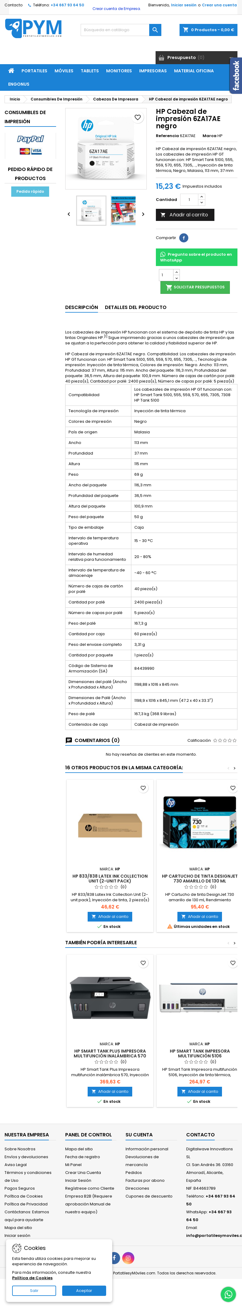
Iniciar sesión (184, 5)
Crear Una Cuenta (83, 1172)
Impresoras (153, 71)
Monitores (119, 71)
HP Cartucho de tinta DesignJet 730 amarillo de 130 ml (200, 878)
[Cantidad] (189, 200)
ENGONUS (18, 84)
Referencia (167, 136)
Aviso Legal (16, 1165)
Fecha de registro (82, 1157)
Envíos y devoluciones (26, 1157)
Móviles (64, 71)
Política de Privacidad (26, 1204)
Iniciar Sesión (78, 1180)
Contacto (13, 5)
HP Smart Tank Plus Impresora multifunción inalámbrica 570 (110, 1053)
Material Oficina (194, 71)
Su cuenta (139, 1134)
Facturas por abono (145, 1180)
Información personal (147, 1149)
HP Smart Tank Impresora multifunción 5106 (200, 1053)
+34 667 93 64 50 (67, 5)
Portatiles (34, 71)
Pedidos (134, 1172)
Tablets (90, 71)
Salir (34, 1290)
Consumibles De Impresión (25, 117)
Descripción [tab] (81, 307)
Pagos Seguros (20, 1188)
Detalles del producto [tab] (135, 307)
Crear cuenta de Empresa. (116, 8)
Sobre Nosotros (20, 1149)
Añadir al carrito (184, 214)
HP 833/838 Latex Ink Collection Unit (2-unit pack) (110, 878)
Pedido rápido (30, 191)
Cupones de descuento (149, 1196)
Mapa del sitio (18, 1228)
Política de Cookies (24, 1196)
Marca (210, 136)
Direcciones (137, 1188)
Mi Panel (73, 1165)
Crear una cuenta (219, 5)
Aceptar (84, 1290)
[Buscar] (121, 30)
